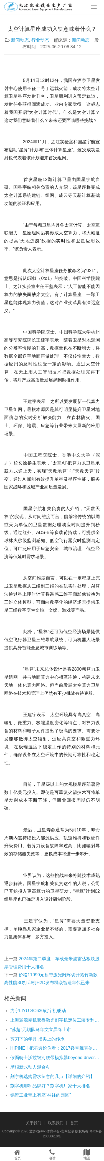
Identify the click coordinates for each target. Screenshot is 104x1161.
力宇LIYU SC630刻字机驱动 (38, 1010)
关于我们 (33, 1123)
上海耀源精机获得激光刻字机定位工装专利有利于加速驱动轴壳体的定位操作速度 (55, 1020)
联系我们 (56, 1123)
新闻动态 (20, 40)
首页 (74, 1123)
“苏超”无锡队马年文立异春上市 (40, 1029)
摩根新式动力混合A (29, 1067)
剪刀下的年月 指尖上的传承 (37, 1039)
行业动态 (40, 40)
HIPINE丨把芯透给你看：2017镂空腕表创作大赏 (55, 1048)
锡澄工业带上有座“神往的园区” (40, 1095)
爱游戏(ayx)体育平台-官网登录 (51, 1131)
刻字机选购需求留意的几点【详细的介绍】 (52, 1076)
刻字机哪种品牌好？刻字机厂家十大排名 (50, 1086)
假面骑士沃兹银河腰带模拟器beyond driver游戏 (55, 1057)
